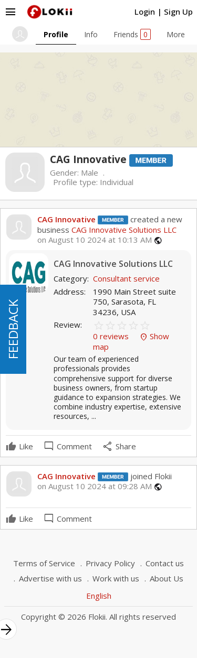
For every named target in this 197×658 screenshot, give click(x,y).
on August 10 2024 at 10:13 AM (94, 240)
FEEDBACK (13, 329)
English (98, 595)
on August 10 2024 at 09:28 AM (94, 486)
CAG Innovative (66, 219)
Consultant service (126, 278)
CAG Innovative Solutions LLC (123, 229)
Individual (116, 182)
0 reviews (112, 336)
